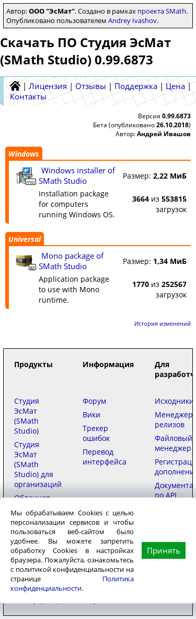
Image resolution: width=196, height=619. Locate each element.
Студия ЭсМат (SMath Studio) (26, 416)
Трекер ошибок (96, 433)
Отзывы (90, 86)
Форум (94, 401)
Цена (175, 86)
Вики (91, 414)
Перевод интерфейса (104, 457)
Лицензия (48, 86)
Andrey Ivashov (132, 20)
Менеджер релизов (174, 419)
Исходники (174, 401)
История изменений (162, 323)
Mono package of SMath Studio (71, 260)
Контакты (28, 96)
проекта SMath (161, 11)
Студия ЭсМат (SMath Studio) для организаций (38, 464)
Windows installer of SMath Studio (77, 175)
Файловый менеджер (173, 443)
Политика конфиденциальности (72, 583)
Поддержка (135, 86)
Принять (163, 550)
